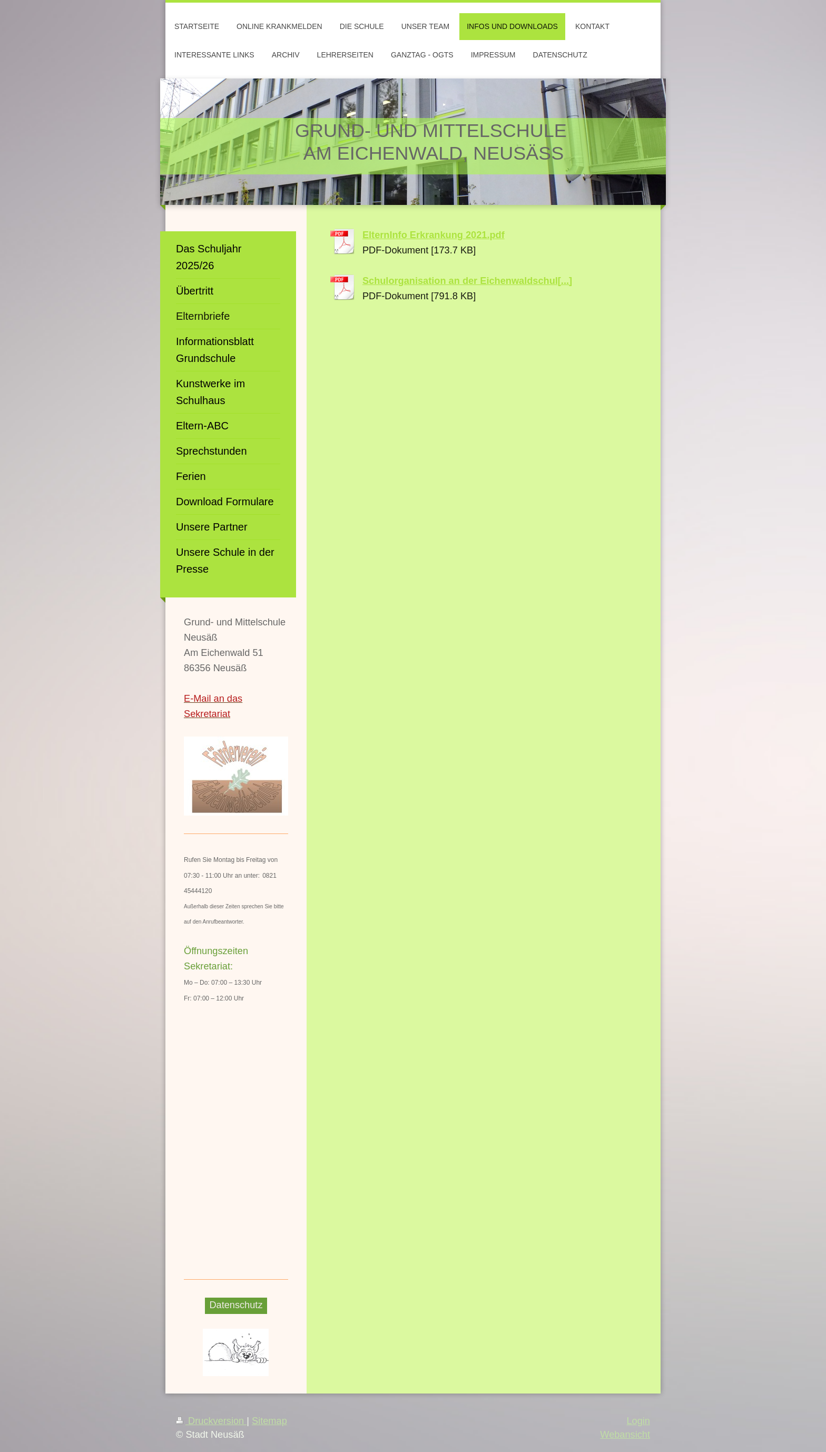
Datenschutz (235, 1305)
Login (638, 1421)
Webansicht (625, 1434)
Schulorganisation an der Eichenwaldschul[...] (467, 281)
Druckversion (211, 1421)
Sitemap (269, 1421)
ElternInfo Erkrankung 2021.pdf (433, 235)
